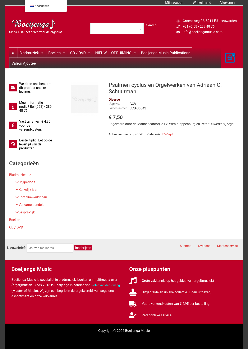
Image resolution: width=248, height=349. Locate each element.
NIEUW (101, 53)
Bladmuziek (31, 53)
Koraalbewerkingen (29, 197)
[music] (171, 281)
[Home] (13, 52)
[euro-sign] (31, 125)
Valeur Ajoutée (24, 63)
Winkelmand (204, 3)
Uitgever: (114, 104)
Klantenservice (229, 246)
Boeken (57, 53)
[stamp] (170, 292)
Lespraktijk (23, 212)
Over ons (208, 246)
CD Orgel (168, 134)
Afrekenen (227, 3)
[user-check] (150, 315)
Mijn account (179, 3)
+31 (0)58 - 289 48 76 (199, 26)
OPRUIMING (124, 53)
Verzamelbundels (28, 205)
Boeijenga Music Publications (165, 53)
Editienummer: (118, 108)
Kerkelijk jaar (24, 190)
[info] (31, 107)
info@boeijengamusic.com (202, 32)
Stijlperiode (23, 182)
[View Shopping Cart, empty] (230, 57)
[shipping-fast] (31, 88)
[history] (31, 144)
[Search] (116, 28)
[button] (29, 175)
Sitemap (193, 246)
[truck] (169, 304)
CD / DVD (80, 53)
